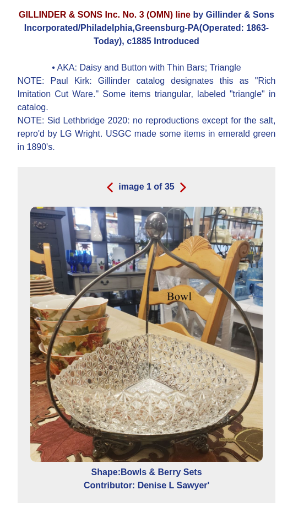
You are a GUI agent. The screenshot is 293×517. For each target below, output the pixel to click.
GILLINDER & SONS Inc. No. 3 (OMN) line (105, 14)
